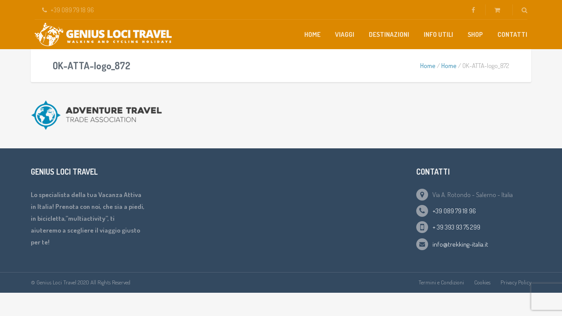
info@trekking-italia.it (460, 244)
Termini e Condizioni (441, 282)
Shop (475, 34)
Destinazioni (389, 34)
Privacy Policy (516, 282)
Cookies (482, 282)
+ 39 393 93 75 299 (456, 227)
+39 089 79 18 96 (454, 211)
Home (312, 34)
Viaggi (344, 34)
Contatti (512, 34)
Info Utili (438, 34)
